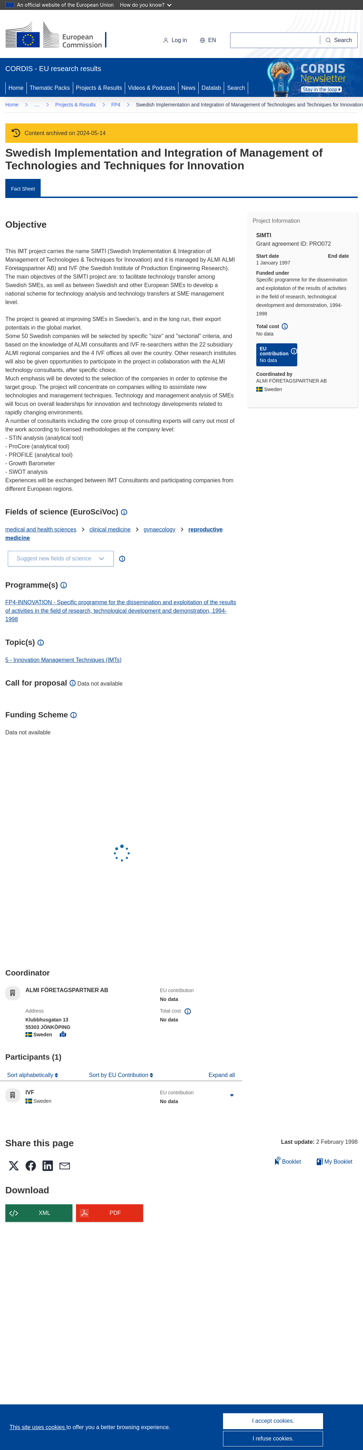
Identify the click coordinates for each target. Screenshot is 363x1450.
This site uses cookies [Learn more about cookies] (38, 1427)
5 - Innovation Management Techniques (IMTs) (63, 660)
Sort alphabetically (31, 1075)
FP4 (116, 104)
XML (45, 1213)
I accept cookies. (273, 1421)
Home (16, 88)
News (188, 88)
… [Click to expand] (37, 104)
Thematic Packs (50, 88)
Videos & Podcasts (151, 88)
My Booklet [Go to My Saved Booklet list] (334, 1161)
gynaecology (159, 529)
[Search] (339, 40)
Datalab (211, 88)
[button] (208, 40)
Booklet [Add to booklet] (288, 1161)
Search (236, 88)
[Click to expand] (232, 1095)
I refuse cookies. (273, 1439)
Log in (175, 40)
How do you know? (146, 5)
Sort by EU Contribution (119, 1075)
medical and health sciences (40, 529)
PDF (115, 1213)
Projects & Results (99, 88)
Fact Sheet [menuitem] (23, 189)
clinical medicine (110, 529)
